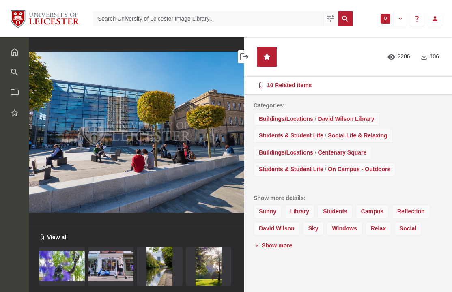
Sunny (267, 211)
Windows (344, 228)
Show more (273, 245)
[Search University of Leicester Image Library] (208, 18)
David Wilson (277, 228)
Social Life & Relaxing (357, 135)
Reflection (411, 211)
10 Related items (347, 85)
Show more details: (280, 198)
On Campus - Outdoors (359, 169)
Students (335, 211)
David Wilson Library (346, 119)
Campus (372, 211)
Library (299, 211)
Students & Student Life (291, 135)
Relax (378, 228)
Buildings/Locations (286, 119)
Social (408, 228)
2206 (398, 57)
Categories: (269, 105)
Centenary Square (342, 152)
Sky (313, 228)
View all (53, 237)
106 (429, 57)
